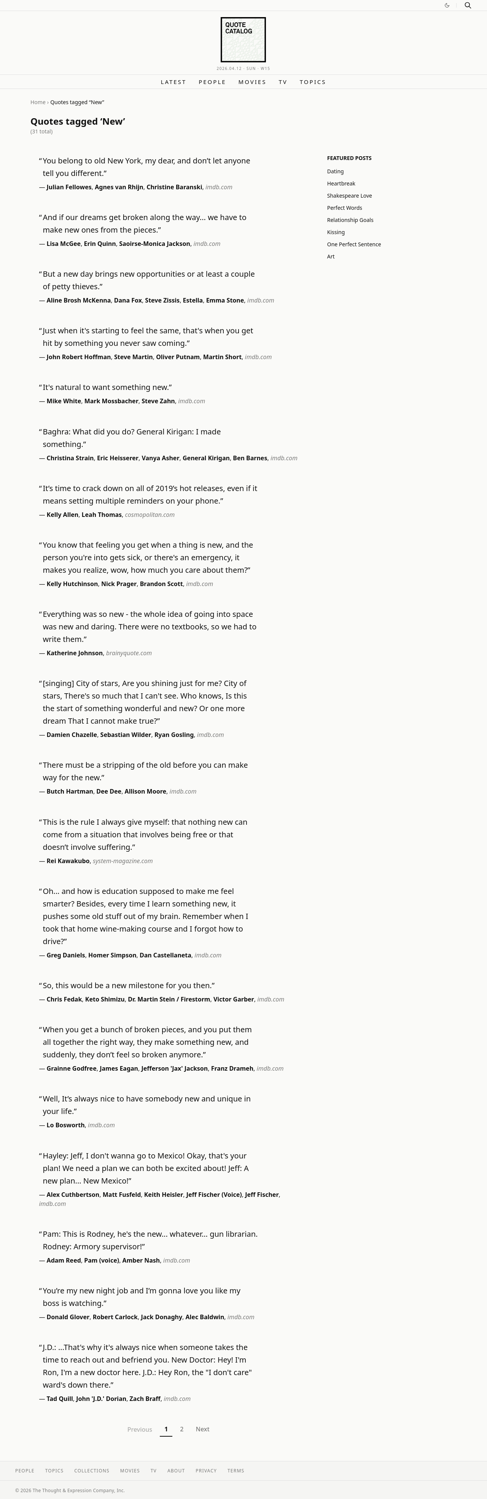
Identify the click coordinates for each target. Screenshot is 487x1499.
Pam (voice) (101, 1260)
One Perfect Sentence (354, 244)
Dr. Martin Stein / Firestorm (169, 999)
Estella (193, 300)
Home (38, 102)
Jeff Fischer (262, 1194)
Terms (236, 1470)
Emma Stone (225, 300)
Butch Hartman (70, 791)
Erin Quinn (100, 243)
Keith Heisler (163, 1194)
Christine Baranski (174, 187)
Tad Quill (60, 1398)
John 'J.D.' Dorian (101, 1398)
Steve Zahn (158, 401)
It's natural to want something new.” (107, 387)
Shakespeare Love (349, 195)
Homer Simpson (112, 955)
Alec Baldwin (204, 1317)
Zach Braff (145, 1398)
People (212, 82)
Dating (335, 171)
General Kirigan (206, 458)
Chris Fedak (64, 999)
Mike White (64, 401)
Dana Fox (128, 300)
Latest (174, 82)
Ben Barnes (250, 458)
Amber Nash (141, 1260)
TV (283, 82)
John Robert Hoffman (79, 357)
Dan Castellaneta (165, 955)
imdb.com (218, 187)
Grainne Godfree (72, 1068)
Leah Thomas (102, 514)
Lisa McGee (64, 243)
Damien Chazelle (72, 734)
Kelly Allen (63, 514)
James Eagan (119, 1068)
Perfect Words (344, 207)
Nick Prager (119, 584)
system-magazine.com (123, 861)
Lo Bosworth (66, 1125)
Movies (253, 82)
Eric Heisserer (117, 458)
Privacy (206, 1470)
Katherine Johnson (75, 653)
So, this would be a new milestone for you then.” (128, 985)
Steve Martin (133, 357)
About (176, 1470)
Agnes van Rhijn (119, 187)
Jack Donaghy (161, 1317)
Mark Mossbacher (111, 401)
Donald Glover (68, 1317)
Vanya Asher (160, 458)
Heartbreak (341, 183)
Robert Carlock (115, 1317)
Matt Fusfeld (122, 1194)
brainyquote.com (129, 653)
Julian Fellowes (69, 187)
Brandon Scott (161, 584)
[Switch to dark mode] (447, 5)
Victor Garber (233, 999)
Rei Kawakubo (68, 861)
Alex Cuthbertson (73, 1194)
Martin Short (222, 357)
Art (331, 256)
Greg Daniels (66, 955)
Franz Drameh (232, 1068)
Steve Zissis (162, 300)
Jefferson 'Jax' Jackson (174, 1068)
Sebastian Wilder (125, 734)
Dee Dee (108, 791)
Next (202, 1429)
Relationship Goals (350, 219)
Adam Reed (64, 1260)
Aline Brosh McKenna (79, 300)
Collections (92, 1470)
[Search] (468, 5)
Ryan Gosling (174, 734)
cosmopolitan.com (150, 514)
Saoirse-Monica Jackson (154, 243)
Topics (313, 82)
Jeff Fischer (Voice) (214, 1194)
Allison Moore (145, 791)
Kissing (336, 232)
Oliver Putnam (178, 357)
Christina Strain (70, 458)
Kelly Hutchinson (72, 584)
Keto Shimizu (105, 999)
